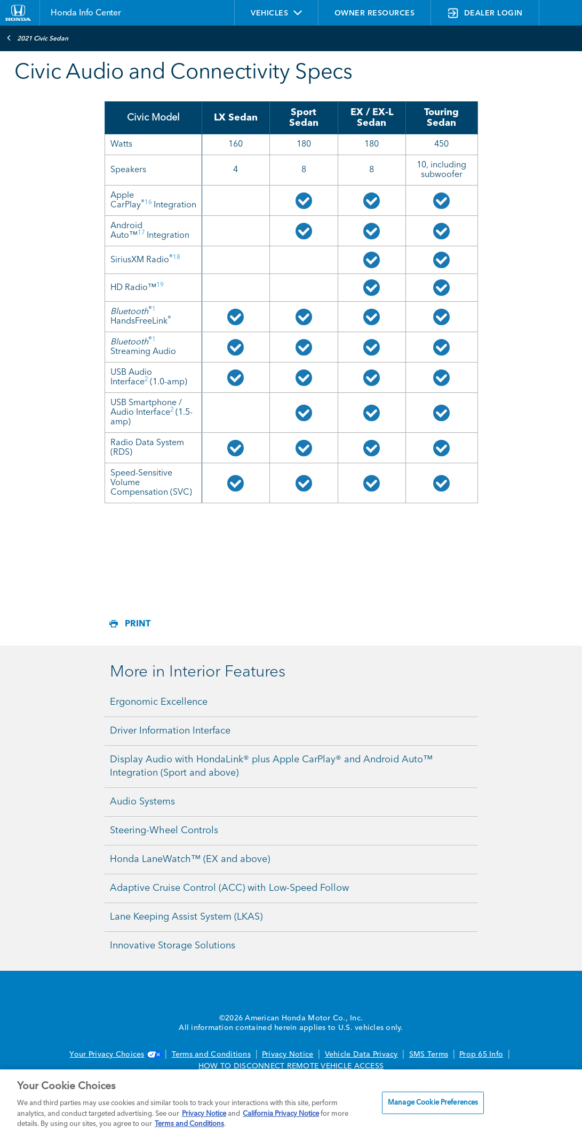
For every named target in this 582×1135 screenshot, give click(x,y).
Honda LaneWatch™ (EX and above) (190, 859)
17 (141, 233)
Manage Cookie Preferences (433, 1102)
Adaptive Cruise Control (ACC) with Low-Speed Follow (229, 888)
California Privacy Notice (281, 1113)
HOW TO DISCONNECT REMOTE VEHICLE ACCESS (291, 1066)
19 (160, 285)
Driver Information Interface (170, 731)
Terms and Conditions (211, 1054)
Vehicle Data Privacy (361, 1054)
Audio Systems (142, 802)
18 (176, 257)
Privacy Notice (288, 1054)
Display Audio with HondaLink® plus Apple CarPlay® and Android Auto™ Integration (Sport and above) (271, 766)
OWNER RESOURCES (374, 13)
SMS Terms (428, 1054)
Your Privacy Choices (114, 1054)
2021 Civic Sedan (37, 38)
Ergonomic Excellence (159, 702)
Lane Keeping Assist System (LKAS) (186, 917)
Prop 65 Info (481, 1054)
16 (148, 202)
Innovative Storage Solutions (172, 946)
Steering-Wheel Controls (164, 830)
